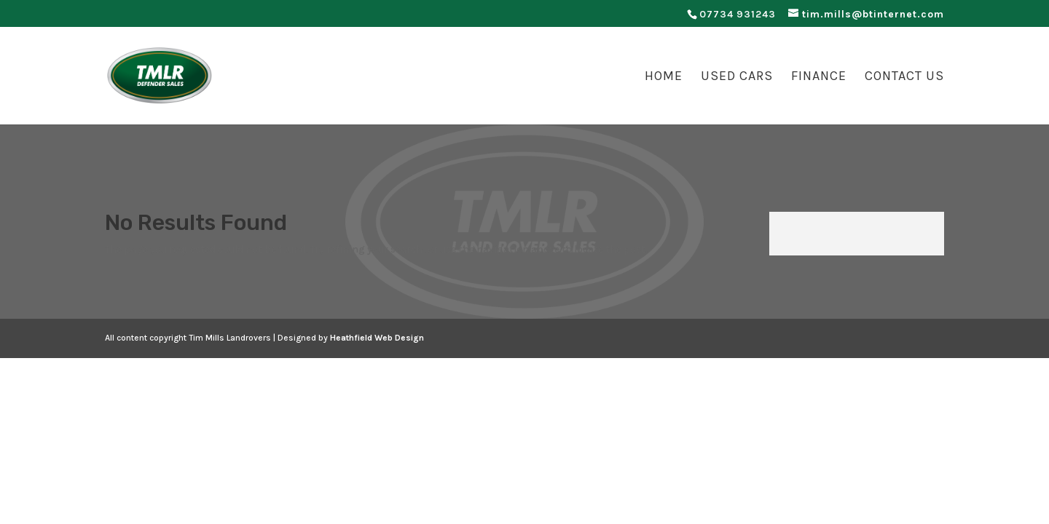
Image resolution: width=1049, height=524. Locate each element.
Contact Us (904, 77)
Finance (818, 77)
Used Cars (737, 77)
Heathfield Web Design (377, 338)
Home (664, 77)
